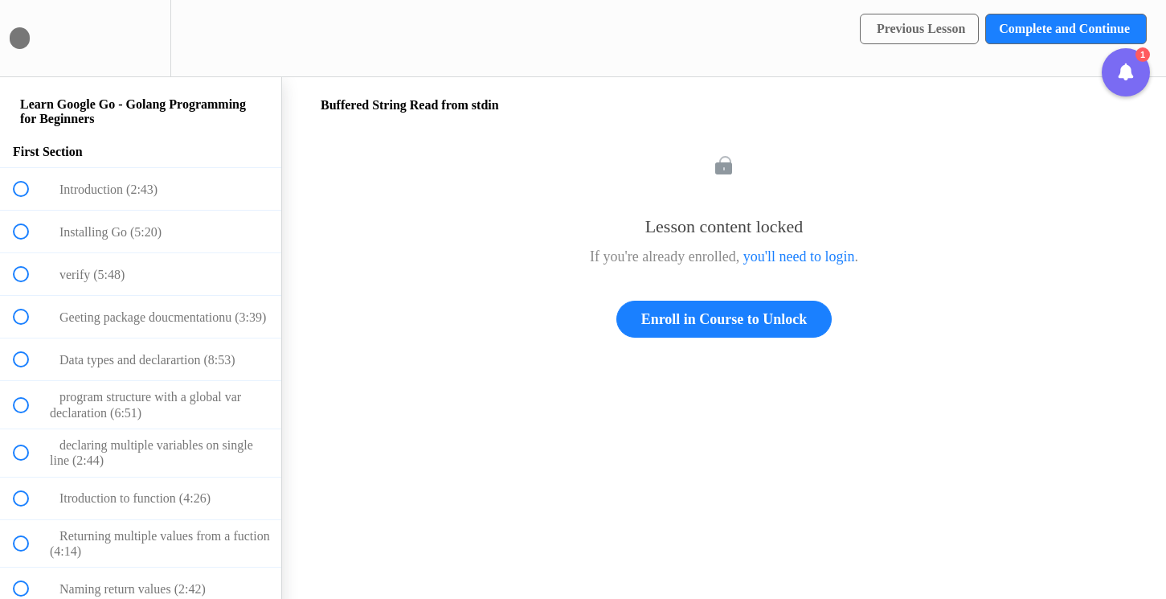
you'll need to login (799, 256)
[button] (29, 38)
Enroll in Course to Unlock (724, 319)
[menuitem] (140, 38)
